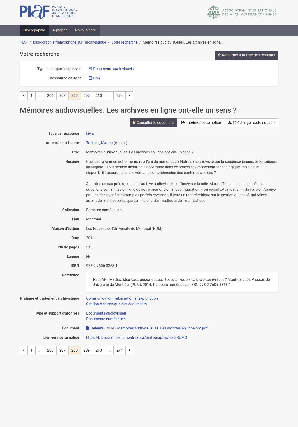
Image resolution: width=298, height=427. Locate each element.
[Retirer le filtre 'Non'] (96, 78)
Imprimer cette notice (201, 122)
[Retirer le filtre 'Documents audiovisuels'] (113, 69)
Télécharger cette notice (250, 122)
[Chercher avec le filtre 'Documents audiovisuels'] (106, 313)
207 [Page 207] (62, 95)
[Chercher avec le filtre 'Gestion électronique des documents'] (116, 304)
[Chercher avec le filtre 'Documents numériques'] (106, 319)
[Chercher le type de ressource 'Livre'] (90, 133)
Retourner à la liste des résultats (246, 55)
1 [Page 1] (31, 95)
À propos (60, 30)
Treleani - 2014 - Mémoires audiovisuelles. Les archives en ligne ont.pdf (146, 328)
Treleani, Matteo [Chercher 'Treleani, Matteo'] (99, 143)
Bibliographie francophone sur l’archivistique (69, 42)
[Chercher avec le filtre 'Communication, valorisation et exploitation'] (122, 298)
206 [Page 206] (50, 95)
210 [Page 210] (99, 95)
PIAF (24, 42)
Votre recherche (124, 42)
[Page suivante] (129, 95)
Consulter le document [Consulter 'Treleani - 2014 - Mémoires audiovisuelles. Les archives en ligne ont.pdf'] (153, 122)
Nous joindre (85, 30)
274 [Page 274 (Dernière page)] (119, 95)
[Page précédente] (24, 95)
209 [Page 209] (87, 95)
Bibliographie (34, 30)
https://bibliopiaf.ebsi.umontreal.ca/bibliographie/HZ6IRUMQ (136, 337)
